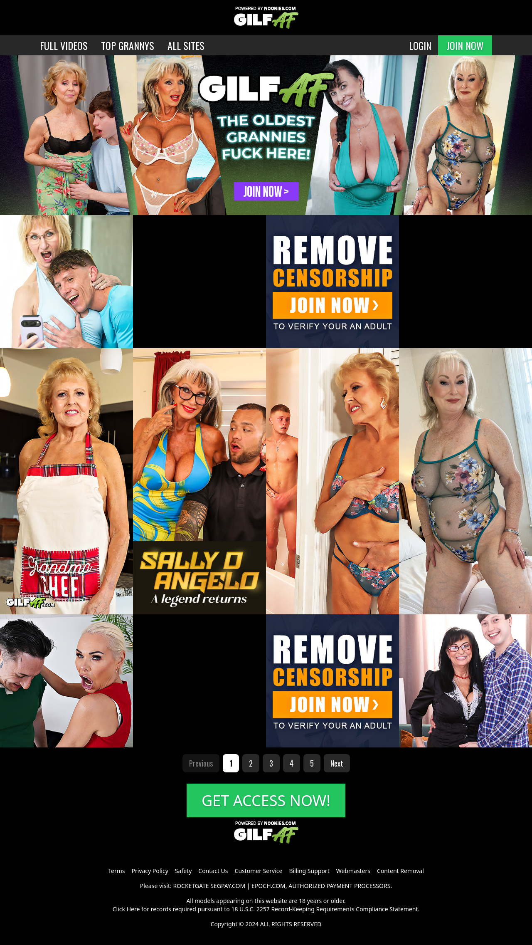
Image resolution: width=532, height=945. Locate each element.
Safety (183, 871)
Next (336, 763)
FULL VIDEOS (64, 45)
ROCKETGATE (191, 886)
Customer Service (259, 871)
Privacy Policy (149, 871)
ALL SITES (185, 45)
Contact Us (213, 871)
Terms (116, 871)
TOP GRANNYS (127, 45)
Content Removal (400, 871)
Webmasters (353, 871)
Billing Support (309, 871)
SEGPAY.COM (227, 886)
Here (133, 909)
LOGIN (420, 45)
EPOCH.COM (268, 886)
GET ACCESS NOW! (266, 800)
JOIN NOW (465, 45)
